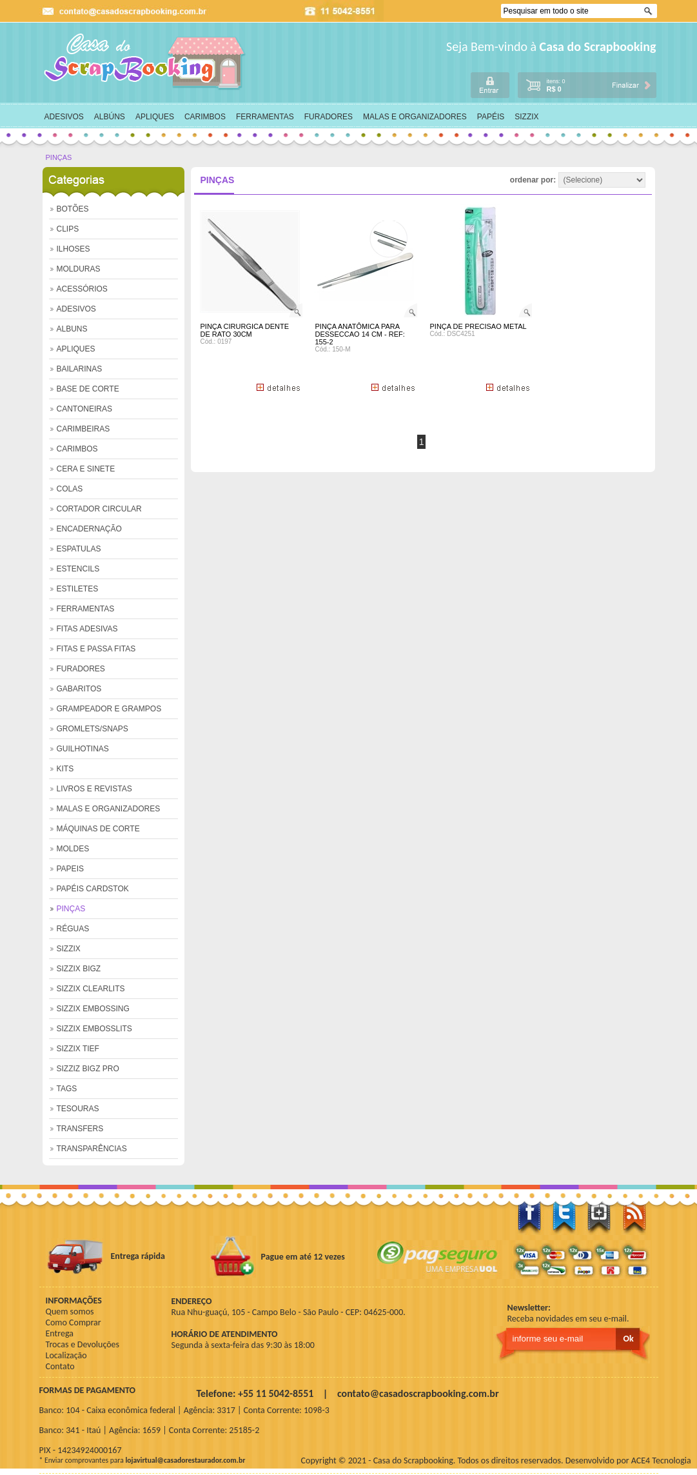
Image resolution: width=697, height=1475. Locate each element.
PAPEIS (70, 868)
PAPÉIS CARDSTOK (93, 888)
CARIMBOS (205, 116)
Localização (66, 1355)
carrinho (586, 84)
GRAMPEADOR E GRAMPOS (109, 708)
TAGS (67, 1088)
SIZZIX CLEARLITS (91, 988)
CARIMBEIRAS (83, 428)
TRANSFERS (80, 1128)
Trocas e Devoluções (83, 1344)
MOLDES (73, 848)
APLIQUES (154, 116)
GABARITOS (79, 688)
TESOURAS (78, 1108)
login (490, 85)
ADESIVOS (64, 116)
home (145, 62)
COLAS (70, 488)
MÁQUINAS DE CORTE (98, 828)
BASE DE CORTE (88, 388)
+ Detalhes (277, 387)
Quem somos (70, 1311)
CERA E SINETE (86, 468)
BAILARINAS (80, 368)
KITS (65, 768)
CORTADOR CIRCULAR (99, 508)
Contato (60, 1366)
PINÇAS (59, 157)
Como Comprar (73, 1322)
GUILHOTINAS (83, 748)
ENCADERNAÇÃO (89, 528)
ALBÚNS (109, 116)
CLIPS (68, 228)
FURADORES (328, 116)
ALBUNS (72, 328)
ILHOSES (73, 248)
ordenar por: (577, 179)
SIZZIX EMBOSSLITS (94, 1028)
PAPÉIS (490, 116)
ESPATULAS (79, 548)
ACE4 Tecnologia (661, 1460)
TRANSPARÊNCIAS (92, 1148)
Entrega (60, 1333)
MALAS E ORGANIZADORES (415, 116)
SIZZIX (526, 116)
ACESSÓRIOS (82, 288)
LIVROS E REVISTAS (94, 788)
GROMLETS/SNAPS (92, 728)
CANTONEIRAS (84, 408)
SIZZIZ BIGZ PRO (88, 1068)
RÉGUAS (73, 928)
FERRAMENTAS (265, 116)
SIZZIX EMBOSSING (93, 1008)
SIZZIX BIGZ (79, 968)
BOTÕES (73, 208)
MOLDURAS (79, 268)
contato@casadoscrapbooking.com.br (418, 1393)
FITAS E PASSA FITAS (96, 648)
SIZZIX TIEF (78, 1048)
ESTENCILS (78, 568)
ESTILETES (78, 588)
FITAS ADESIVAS (87, 628)
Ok (650, 11)
